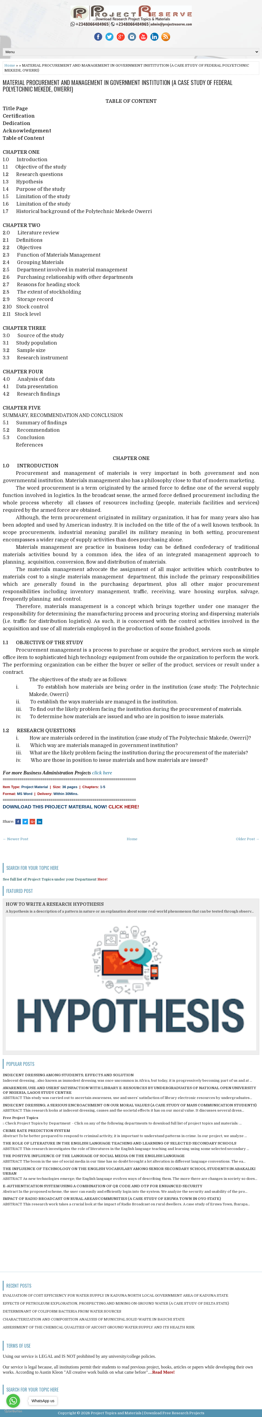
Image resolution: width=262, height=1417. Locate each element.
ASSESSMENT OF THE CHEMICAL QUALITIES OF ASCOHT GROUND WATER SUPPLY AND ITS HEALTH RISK (99, 1327)
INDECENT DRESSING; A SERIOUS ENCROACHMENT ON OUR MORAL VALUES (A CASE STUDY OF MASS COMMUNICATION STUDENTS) (130, 1105)
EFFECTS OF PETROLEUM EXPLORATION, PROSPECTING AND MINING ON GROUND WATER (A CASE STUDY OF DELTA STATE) (116, 1303)
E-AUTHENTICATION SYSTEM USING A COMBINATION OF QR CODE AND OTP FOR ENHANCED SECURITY (102, 1186)
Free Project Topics (20, 1118)
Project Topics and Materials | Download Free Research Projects (147, 1413)
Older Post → (247, 839)
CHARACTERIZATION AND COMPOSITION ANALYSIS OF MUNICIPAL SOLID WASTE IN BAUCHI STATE (94, 1319)
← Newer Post (15, 839)
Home (9, 65)
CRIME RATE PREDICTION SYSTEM (36, 1131)
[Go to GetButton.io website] (13, 1411)
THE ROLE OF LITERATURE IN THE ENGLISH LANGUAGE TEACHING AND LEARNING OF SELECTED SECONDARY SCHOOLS (119, 1143)
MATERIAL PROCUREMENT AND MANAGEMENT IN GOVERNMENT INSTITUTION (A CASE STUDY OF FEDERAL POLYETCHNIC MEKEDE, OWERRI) (118, 85)
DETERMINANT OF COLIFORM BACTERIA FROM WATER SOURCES (62, 1311)
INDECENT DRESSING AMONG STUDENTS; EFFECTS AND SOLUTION (68, 1075)
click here (102, 773)
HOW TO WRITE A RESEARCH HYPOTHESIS (55, 904)
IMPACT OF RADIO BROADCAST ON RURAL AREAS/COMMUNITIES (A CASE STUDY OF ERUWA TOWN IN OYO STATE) (112, 1199)
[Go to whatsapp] (13, 1401)
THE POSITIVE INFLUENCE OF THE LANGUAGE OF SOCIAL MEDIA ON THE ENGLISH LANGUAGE (94, 1156)
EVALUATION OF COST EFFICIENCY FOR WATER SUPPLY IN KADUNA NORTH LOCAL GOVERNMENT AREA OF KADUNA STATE (115, 1295)
